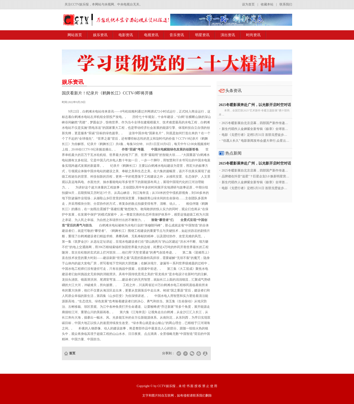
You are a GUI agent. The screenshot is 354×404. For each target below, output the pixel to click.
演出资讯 (228, 35)
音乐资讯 (177, 35)
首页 (72, 353)
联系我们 (285, 4)
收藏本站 (267, 4)
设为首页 (248, 4)
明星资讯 (202, 35)
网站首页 (75, 35)
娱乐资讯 (100, 35)
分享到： (168, 353)
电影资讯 (126, 35)
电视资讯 (151, 35)
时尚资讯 (253, 35)
